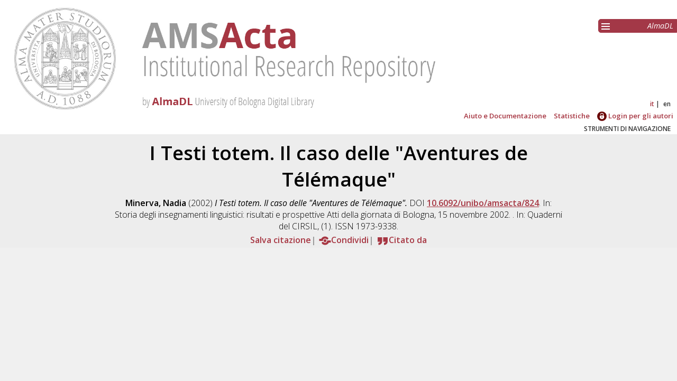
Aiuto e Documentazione (505, 115)
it (652, 103)
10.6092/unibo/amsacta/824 (483, 203)
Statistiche (572, 115)
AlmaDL (660, 26)
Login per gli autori (635, 115)
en (667, 103)
